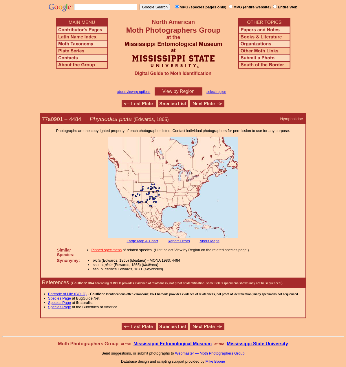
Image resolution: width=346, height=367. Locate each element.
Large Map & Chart (142, 241)
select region (216, 92)
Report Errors (179, 241)
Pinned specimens (106, 250)
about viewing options (133, 92)
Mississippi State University (257, 343)
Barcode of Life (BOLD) (67, 294)
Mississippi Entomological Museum (172, 343)
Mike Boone (215, 361)
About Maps (209, 241)
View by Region (178, 91)
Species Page (59, 298)
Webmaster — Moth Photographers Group (209, 353)
